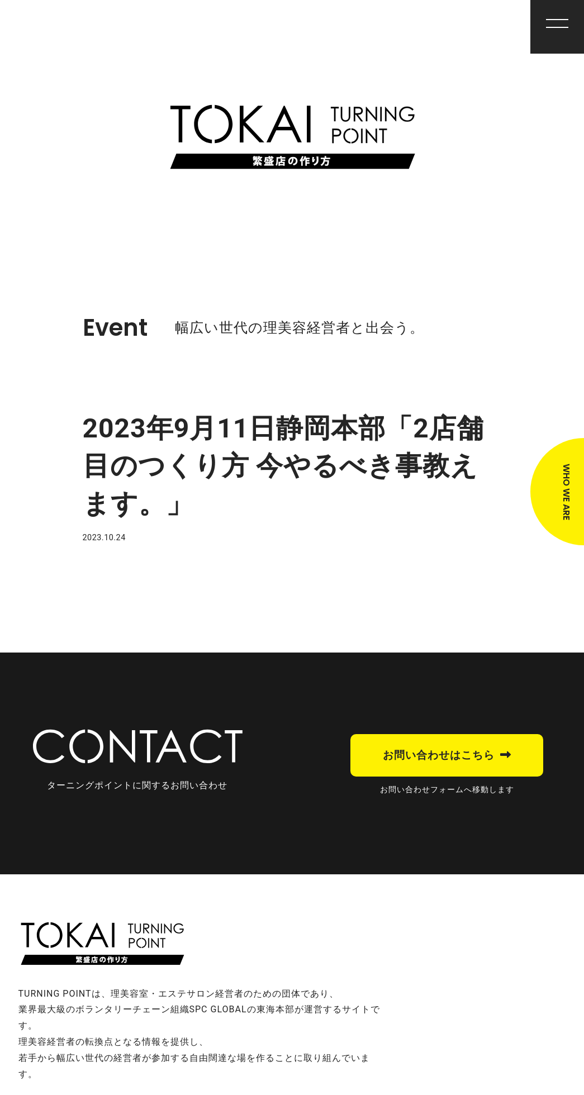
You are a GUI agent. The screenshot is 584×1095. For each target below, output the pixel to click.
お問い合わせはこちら (439, 755)
